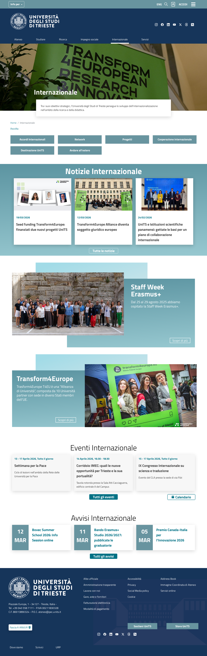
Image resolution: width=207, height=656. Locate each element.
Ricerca (63, 39)
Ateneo (18, 39)
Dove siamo (16, 647)
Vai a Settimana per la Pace (41, 472)
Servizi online (168, 591)
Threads (186, 24)
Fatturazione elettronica (97, 603)
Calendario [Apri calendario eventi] (183, 497)
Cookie (131, 597)
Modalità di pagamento (96, 609)
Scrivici (39, 647)
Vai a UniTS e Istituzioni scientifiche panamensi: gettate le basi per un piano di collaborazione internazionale (164, 211)
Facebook (162, 24)
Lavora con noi (92, 591)
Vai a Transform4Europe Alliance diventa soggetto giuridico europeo (103, 211)
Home (13, 123)
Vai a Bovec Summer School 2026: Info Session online (41, 537)
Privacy (132, 585)
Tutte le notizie (104, 250)
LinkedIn (168, 24)
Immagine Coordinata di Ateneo (178, 585)
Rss (192, 24)
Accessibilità (134, 579)
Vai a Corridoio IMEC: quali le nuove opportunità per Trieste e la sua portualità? (103, 472)
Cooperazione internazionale (175, 139)
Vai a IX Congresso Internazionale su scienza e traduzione (165, 472)
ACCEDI (183, 4)
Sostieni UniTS (142, 626)
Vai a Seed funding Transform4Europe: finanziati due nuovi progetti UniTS (42, 211)
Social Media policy (138, 591)
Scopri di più (180, 340)
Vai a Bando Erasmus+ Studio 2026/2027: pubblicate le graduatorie (103, 537)
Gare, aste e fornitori (95, 597)
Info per (15, 4)
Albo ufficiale (91, 579)
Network (80, 139)
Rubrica (173, 4)
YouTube (174, 24)
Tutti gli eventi (103, 497)
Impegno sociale (89, 39)
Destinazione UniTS (32, 150)
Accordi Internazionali (32, 139)
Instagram (156, 24)
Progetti (127, 139)
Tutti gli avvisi (103, 556)
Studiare (40, 39)
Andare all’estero (80, 150)
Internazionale (120, 39)
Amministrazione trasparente (100, 585)
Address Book (168, 579)
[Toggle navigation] (193, 4)
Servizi (145, 39)
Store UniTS (182, 626)
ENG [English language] (159, 4)
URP (58, 647)
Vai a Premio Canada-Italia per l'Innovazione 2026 (165, 537)
